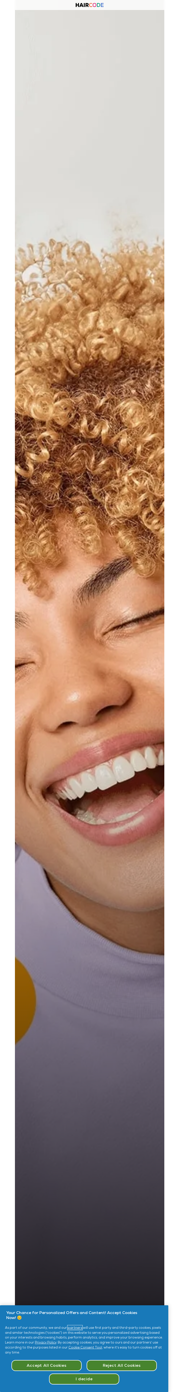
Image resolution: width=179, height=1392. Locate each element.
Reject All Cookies (122, 1365)
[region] (84, 1348)
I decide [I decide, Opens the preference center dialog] (84, 1379)
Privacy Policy (45, 1342)
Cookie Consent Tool (85, 1347)
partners (75, 1328)
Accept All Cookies (46, 1365)
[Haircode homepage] (89, 5)
